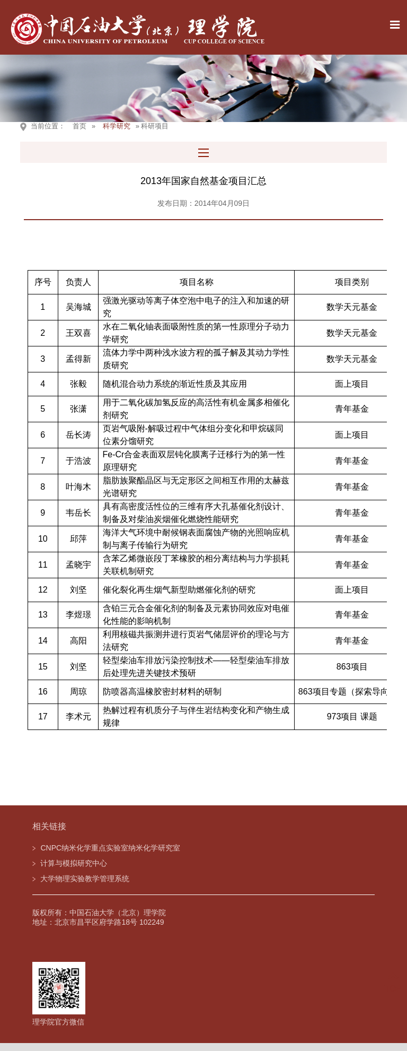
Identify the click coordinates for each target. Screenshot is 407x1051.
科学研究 (116, 126)
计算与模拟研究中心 (73, 863)
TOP (393, 982)
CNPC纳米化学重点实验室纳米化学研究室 (110, 848)
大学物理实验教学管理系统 (84, 878)
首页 (79, 126)
